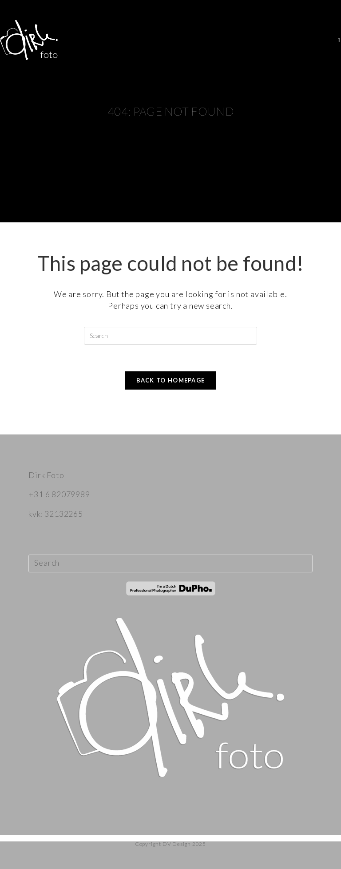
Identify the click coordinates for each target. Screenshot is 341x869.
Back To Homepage (170, 380)
